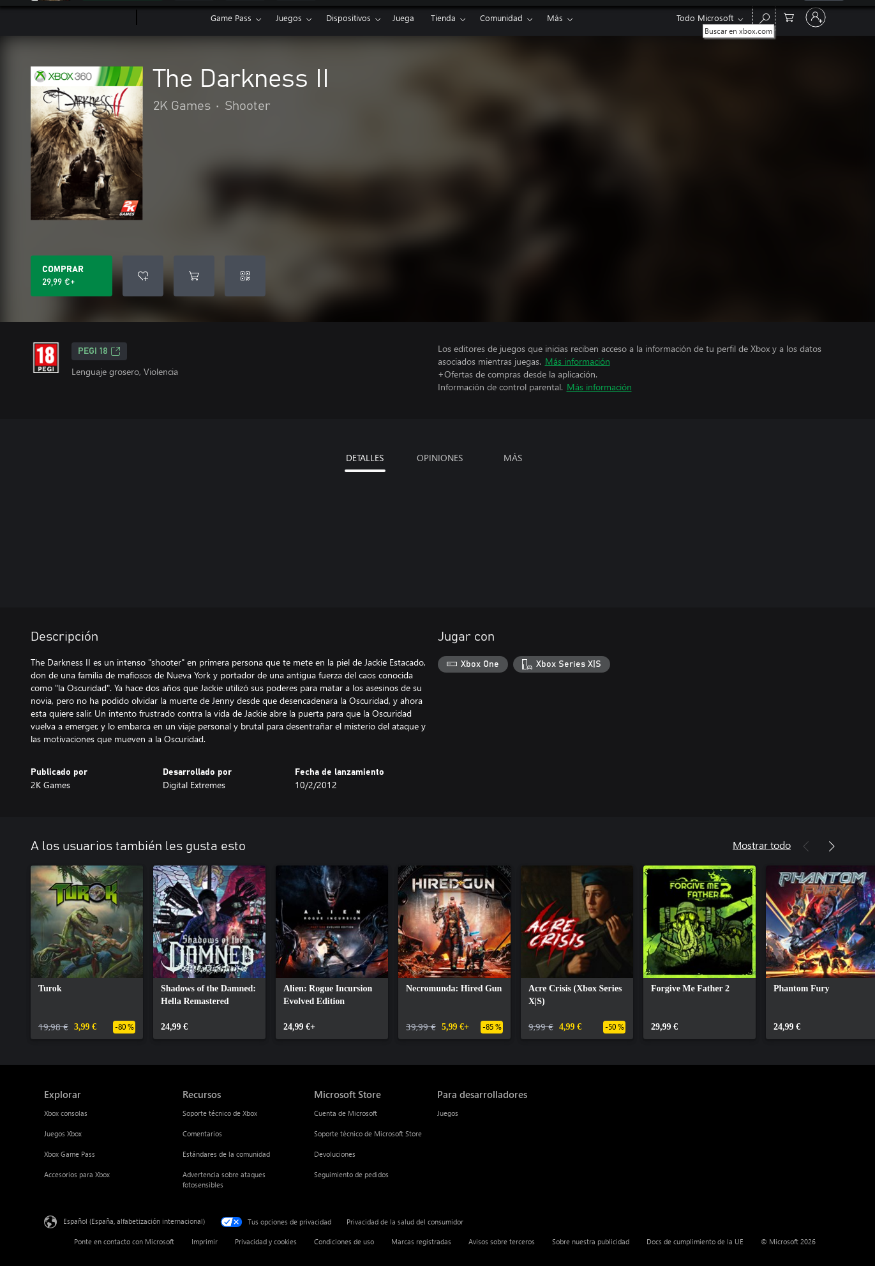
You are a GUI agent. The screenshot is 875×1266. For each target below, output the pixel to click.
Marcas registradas (421, 1241)
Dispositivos (348, 17)
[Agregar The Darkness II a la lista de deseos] (143, 275)
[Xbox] (172, 18)
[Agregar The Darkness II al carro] (194, 275)
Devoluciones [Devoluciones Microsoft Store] (334, 1154)
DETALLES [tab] (365, 458)
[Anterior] (806, 846)
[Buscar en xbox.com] (763, 16)
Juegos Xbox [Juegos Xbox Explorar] (63, 1133)
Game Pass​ (231, 17)
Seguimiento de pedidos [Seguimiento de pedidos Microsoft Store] (351, 1174)
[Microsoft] (87, 18)
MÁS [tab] (513, 458)
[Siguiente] (831, 846)
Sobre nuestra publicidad (590, 1241)
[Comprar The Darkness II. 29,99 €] (71, 275)
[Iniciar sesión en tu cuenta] (815, 17)
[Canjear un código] (245, 275)
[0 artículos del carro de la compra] (789, 16)
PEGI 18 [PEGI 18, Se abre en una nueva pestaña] (99, 351)
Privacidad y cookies (266, 1241)
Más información (577, 361)
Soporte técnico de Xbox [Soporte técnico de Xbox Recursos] (220, 1113)
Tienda (443, 17)
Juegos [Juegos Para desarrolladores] (447, 1113)
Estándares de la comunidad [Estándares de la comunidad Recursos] (226, 1154)
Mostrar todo (762, 844)
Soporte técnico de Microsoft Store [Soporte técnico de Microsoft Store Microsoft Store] (368, 1133)
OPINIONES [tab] (440, 458)
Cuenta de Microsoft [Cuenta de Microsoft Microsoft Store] (345, 1113)
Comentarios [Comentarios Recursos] (202, 1133)
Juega (403, 17)
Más (555, 17)
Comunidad (501, 17)
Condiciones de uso (344, 1241)
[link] (87, 952)
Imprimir (204, 1241)
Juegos (289, 17)
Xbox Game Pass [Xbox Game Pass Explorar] (69, 1154)
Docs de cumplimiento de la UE (695, 1241)
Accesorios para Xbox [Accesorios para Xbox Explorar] (77, 1174)
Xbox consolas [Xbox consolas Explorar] (65, 1113)
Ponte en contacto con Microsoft (124, 1241)
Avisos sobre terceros (501, 1241)
